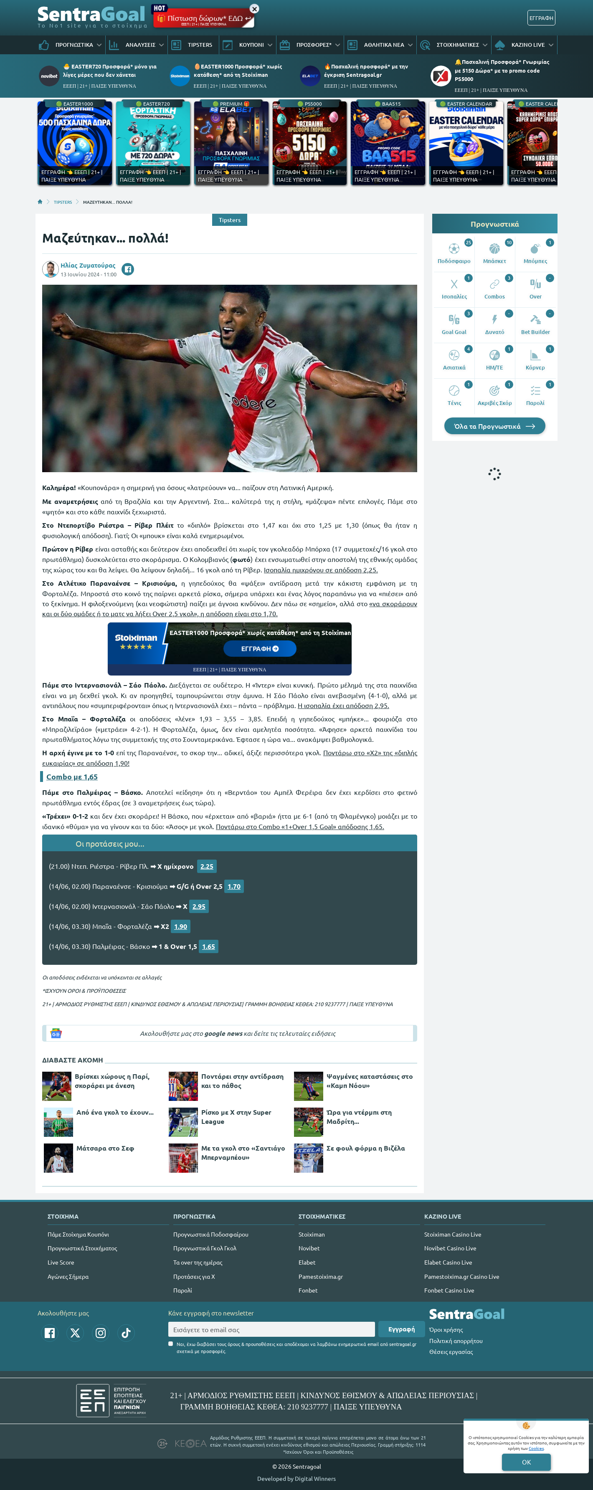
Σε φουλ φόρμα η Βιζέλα (366, 1147)
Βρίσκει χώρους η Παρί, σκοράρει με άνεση (112, 1081)
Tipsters (230, 220)
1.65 (208, 946)
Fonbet (308, 1290)
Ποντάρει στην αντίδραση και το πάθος (242, 1081)
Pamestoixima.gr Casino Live (461, 1276)
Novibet (309, 1248)
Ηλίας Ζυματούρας (88, 265)
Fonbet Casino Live (449, 1290)
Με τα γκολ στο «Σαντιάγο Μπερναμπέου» (243, 1152)
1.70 (234, 886)
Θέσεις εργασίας (451, 1351)
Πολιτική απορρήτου (456, 1340)
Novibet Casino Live (450, 1248)
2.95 (199, 906)
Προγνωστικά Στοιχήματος (82, 1248)
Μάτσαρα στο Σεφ (105, 1147)
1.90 (180, 926)
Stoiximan (312, 1234)
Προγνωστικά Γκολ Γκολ (204, 1248)
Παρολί (182, 1290)
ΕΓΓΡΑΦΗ (541, 17)
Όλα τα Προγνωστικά (494, 425)
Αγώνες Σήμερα (68, 1276)
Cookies (536, 1448)
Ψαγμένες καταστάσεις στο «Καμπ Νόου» (370, 1081)
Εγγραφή (401, 1329)
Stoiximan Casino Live (452, 1234)
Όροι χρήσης (446, 1329)
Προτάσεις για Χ (194, 1276)
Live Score (61, 1262)
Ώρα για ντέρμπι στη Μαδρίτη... (359, 1117)
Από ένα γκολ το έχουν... (115, 1112)
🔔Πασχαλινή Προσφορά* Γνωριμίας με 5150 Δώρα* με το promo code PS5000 (502, 70)
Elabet (307, 1262)
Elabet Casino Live (448, 1262)
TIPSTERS (63, 201)
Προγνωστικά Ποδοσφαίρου (210, 1234)
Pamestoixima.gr (321, 1276)
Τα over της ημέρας (197, 1262)
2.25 (206, 866)
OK (526, 1462)
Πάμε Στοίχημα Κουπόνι (78, 1234)
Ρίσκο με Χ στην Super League (236, 1117)
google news (223, 1033)
